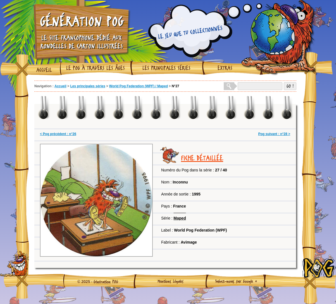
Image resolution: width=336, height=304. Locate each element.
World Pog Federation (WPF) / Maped (138, 86)
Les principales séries (166, 68)
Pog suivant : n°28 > (274, 134)
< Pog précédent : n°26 (58, 134)
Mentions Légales (171, 281)
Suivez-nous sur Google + (236, 281)
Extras (225, 68)
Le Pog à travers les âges (95, 68)
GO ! (290, 86)
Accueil (44, 70)
